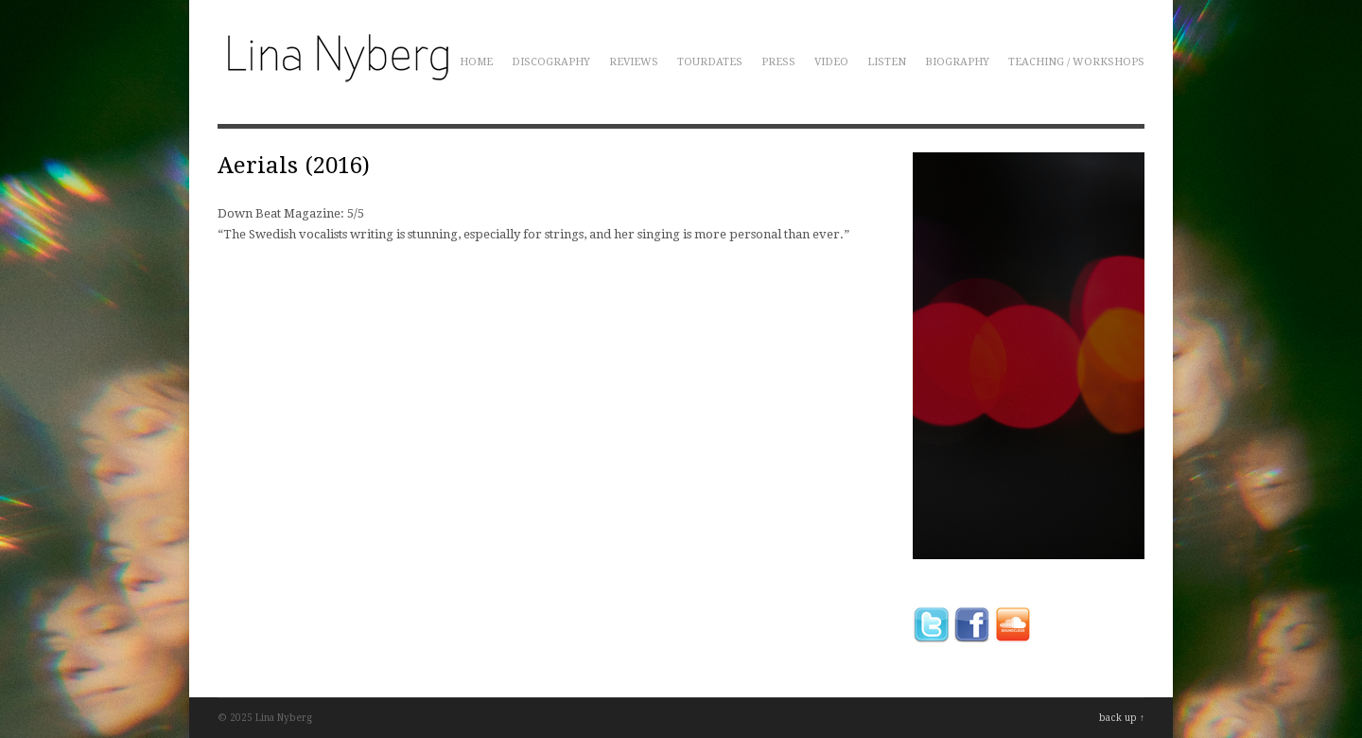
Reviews (633, 62)
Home (476, 62)
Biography (957, 62)
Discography (551, 62)
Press (778, 62)
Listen (886, 62)
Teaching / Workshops (1076, 62)
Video (831, 62)
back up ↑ (1121, 717)
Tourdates (709, 62)
